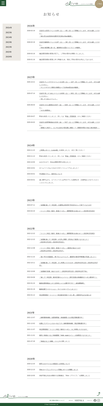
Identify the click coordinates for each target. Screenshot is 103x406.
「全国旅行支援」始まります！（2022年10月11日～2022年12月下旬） (63, 271)
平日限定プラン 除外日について (50, 174)
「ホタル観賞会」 (45, 110)
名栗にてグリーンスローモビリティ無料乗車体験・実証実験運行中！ (63, 323)
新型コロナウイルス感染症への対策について (54, 364)
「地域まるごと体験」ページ (49, 341)
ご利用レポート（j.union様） (49, 150)
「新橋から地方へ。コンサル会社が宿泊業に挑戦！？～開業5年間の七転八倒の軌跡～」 (69, 128)
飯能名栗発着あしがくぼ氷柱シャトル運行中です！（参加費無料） (62, 283)
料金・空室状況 (70, 116)
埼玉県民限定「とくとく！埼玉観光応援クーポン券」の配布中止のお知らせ (65, 295)
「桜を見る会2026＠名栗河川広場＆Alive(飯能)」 (56, 36)
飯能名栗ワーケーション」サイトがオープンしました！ (58, 289)
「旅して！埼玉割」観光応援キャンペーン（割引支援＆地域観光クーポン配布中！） (68, 277)
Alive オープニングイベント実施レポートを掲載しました (58, 369)
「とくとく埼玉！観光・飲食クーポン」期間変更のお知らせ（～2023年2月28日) (67, 233)
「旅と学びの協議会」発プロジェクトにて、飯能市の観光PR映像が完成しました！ (67, 257)
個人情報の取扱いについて (57, 400)
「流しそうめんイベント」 (48, 99)
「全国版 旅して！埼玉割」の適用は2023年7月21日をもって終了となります (65, 205)
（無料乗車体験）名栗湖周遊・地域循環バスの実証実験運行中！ (61, 317)
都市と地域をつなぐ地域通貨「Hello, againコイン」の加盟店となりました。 (65, 335)
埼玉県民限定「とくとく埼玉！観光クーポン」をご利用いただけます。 (63, 329)
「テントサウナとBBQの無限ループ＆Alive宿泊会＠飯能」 (59, 87)
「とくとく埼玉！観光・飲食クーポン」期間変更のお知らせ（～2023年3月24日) (67, 211)
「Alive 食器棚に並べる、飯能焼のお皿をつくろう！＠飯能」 (60, 47)
